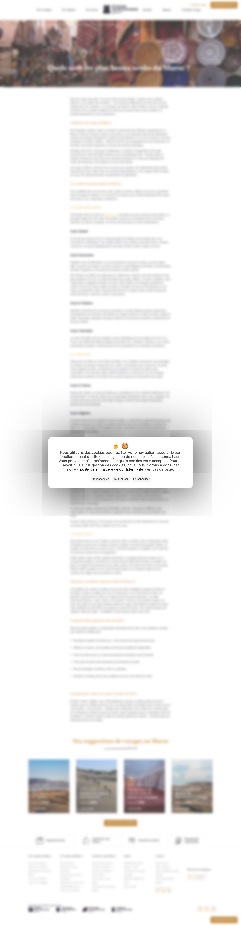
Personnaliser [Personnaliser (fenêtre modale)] (141, 479)
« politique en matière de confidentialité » (112, 469)
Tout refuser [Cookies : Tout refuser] (121, 479)
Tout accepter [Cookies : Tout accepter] (101, 479)
